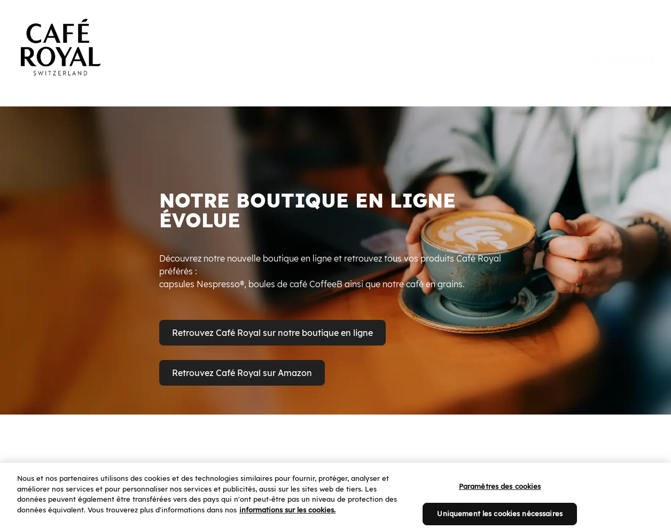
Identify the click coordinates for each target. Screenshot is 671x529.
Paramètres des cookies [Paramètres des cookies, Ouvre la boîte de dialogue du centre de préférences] (500, 496)
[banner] (335, 38)
